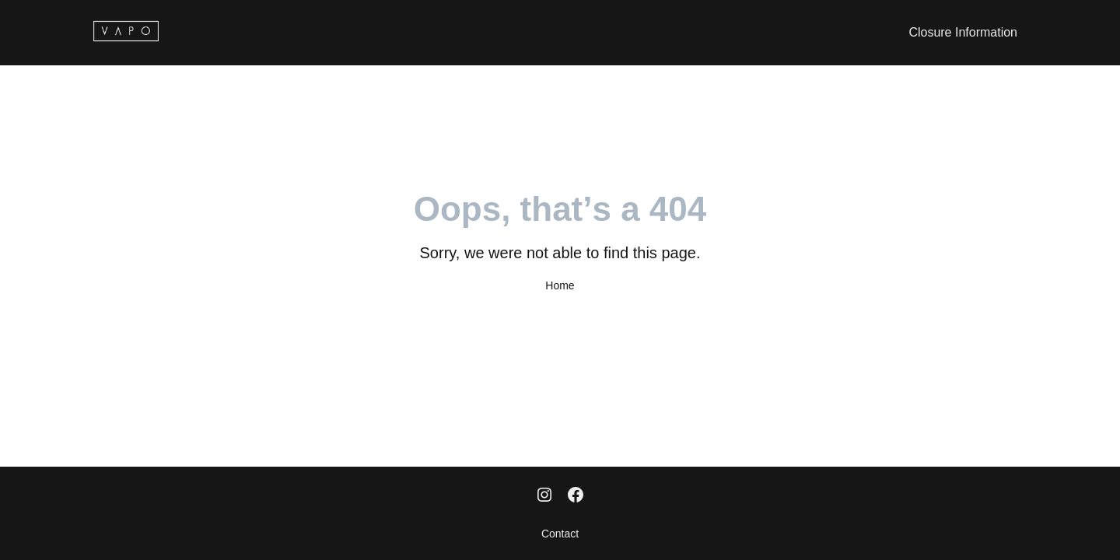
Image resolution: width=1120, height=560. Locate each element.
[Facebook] (575, 496)
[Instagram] (544, 496)
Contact (560, 533)
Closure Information (962, 32)
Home (559, 285)
